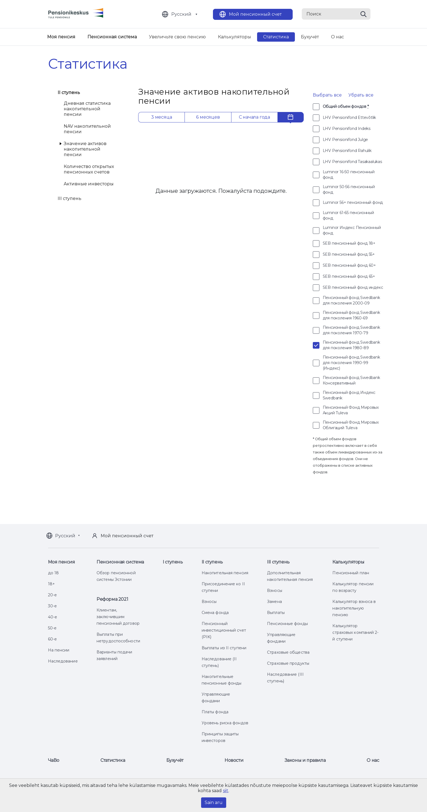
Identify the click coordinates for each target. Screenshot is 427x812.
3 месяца (161, 117)
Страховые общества (288, 652)
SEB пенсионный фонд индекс (353, 287)
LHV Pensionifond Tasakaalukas (352, 161)
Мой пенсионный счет (255, 14)
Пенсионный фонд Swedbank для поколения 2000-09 (351, 300)
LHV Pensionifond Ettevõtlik (349, 117)
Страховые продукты (288, 663)
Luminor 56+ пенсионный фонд (353, 202)
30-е (52, 605)
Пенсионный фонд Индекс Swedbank (349, 395)
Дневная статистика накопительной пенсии (87, 109)
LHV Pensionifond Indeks (346, 128)
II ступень (69, 92)
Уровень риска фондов (225, 722)
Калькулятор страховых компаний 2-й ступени (355, 632)
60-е (52, 639)
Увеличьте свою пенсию (177, 36)
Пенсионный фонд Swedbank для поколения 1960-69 (351, 315)
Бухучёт (310, 36)
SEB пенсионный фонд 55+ (349, 254)
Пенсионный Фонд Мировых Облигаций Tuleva (351, 425)
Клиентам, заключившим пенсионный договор (118, 617)
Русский (181, 14)
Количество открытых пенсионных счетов (89, 169)
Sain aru (214, 802)
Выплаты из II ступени (224, 647)
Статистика (276, 36)
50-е (52, 628)
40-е (52, 617)
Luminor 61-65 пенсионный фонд (348, 215)
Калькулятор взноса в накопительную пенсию (354, 608)
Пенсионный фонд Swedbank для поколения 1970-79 (351, 330)
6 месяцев (208, 117)
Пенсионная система (112, 36)
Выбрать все (327, 95)
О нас (337, 36)
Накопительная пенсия (225, 572)
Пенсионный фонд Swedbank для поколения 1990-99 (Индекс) (351, 363)
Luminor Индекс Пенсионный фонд (352, 230)
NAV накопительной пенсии (87, 129)
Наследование (63, 661)
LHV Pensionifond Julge (345, 139)
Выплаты (276, 612)
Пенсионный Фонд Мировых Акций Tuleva (351, 410)
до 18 (53, 572)
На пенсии (59, 650)
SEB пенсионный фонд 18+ (349, 243)
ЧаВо (53, 760)
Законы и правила (305, 760)
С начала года (254, 117)
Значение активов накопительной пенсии (85, 149)
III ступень (70, 198)
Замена (274, 601)
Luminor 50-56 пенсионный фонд (349, 189)
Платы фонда (215, 711)
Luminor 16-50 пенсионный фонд (349, 174)
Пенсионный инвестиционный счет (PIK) (224, 630)
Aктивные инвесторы (89, 183)
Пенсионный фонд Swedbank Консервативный (351, 380)
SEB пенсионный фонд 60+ (349, 265)
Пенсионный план (350, 572)
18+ (51, 583)
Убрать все (360, 95)
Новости (234, 760)
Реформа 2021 (112, 599)
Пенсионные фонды (287, 623)
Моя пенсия (61, 36)
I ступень (173, 562)
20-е (52, 594)
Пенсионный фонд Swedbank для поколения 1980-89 (351, 345)
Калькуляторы (234, 36)
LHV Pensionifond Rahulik (347, 150)
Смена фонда (215, 612)
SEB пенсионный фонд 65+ (349, 276)
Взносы (209, 601)
